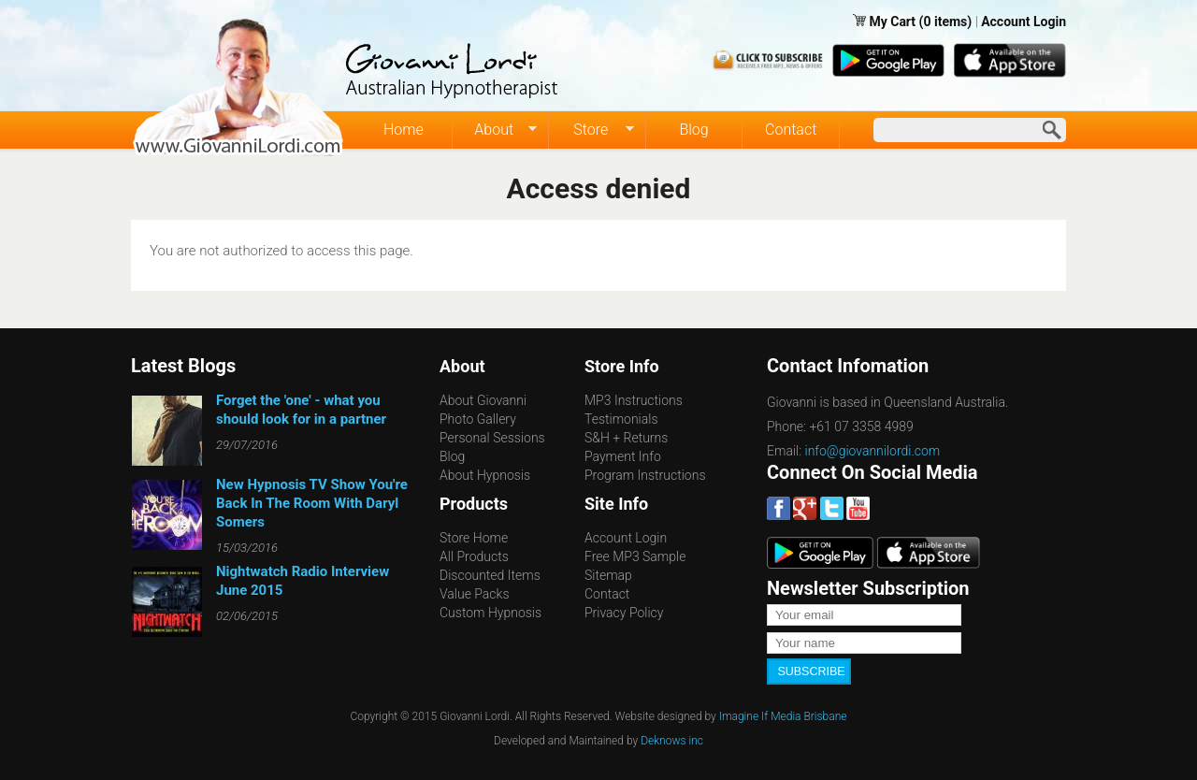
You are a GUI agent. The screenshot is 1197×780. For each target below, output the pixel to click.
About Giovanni (483, 400)
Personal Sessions (492, 437)
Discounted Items (490, 575)
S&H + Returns (626, 437)
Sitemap (608, 575)
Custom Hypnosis (490, 612)
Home (403, 129)
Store (591, 130)
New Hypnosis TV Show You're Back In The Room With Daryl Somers (312, 503)
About (495, 130)
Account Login (1023, 21)
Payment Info (622, 456)
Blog (693, 129)
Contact (790, 129)
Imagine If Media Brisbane (783, 715)
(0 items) (946, 21)
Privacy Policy (623, 612)
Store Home (474, 537)
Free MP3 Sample (634, 556)
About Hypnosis (485, 475)
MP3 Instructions (633, 400)
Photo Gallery (478, 419)
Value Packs (475, 593)
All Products (474, 556)
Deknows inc (672, 739)
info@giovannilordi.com (873, 450)
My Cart (893, 21)
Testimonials (621, 419)
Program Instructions (644, 475)
